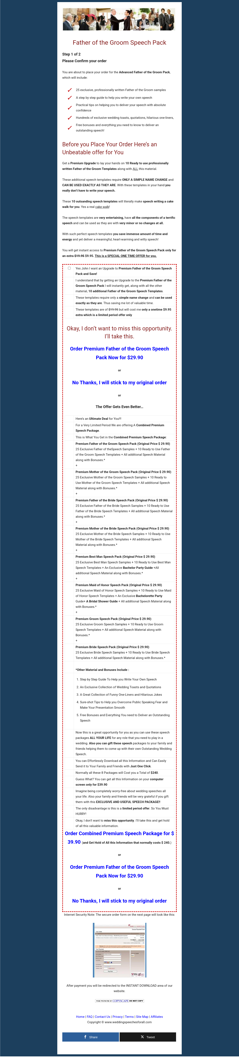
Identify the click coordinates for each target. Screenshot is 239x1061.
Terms (129, 1017)
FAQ (89, 1017)
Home (80, 1017)
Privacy (117, 1017)
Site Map (142, 1017)
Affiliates (157, 1017)
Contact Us (102, 1017)
